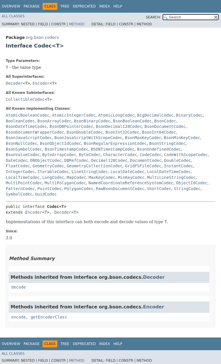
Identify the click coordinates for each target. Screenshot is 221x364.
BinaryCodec (189, 115)
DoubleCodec (177, 160)
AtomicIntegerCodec (74, 115)
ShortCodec (159, 188)
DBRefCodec (76, 160)
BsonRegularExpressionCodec (115, 143)
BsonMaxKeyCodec (143, 137)
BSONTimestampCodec (113, 149)
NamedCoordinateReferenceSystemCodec (131, 183)
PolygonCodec (78, 188)
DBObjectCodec (46, 160)
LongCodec (53, 177)
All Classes (13, 16)
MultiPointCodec (24, 183)
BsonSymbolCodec (24, 149)
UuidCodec (46, 194)
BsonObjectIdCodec (60, 143)
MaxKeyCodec (102, 177)
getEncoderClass (49, 317)
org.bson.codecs (42, 37)
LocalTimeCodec (23, 177)
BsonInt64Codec (159, 132)
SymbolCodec (19, 194)
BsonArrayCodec (54, 121)
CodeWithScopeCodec (186, 154)
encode (18, 317)
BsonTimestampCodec (66, 149)
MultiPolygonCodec (65, 183)
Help (117, 6)
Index (104, 6)
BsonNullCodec (21, 143)
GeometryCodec (48, 166)
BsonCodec (165, 121)
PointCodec (49, 188)
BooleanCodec (20, 121)
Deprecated (84, 6)
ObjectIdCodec (191, 183)
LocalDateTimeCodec (169, 171)
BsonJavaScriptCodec (29, 137)
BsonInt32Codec (123, 132)
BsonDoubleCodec (84, 132)
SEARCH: (153, 17)
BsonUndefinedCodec (159, 149)
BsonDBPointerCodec (71, 126)
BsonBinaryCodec (92, 121)
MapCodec (76, 177)
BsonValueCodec (23, 154)
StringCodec (187, 188)
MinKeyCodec (131, 177)
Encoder (41, 83)
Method (76, 24)
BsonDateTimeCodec (26, 126)
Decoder (14, 83)
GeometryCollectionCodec (95, 166)
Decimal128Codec (109, 160)
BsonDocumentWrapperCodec (35, 132)
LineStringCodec (90, 171)
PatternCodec (20, 188)
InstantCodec (178, 166)
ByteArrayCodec (59, 154)
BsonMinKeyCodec (182, 137)
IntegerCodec (20, 171)
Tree (64, 6)
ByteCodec (90, 154)
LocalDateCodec (127, 171)
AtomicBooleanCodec (27, 115)
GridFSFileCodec (143, 166)
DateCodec (17, 160)
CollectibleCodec (25, 99)
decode (18, 287)
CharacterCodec (120, 154)
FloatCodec (18, 166)
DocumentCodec (146, 160)
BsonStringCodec (167, 143)
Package (31, 6)
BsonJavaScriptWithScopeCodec (88, 137)
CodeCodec (151, 154)
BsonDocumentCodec (165, 126)
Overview (11, 6)
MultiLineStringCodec (171, 177)
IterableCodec (53, 171)
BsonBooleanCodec (132, 121)
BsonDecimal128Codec (119, 126)
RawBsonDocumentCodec (120, 188)
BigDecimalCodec (155, 115)
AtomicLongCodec (116, 115)
